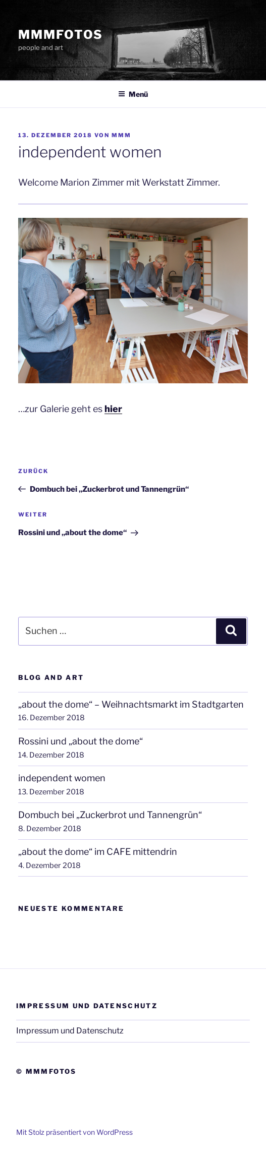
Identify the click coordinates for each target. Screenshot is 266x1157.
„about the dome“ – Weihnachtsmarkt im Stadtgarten (131, 704)
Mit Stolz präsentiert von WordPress (74, 1132)
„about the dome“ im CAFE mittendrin (97, 851)
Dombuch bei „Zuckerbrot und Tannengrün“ (110, 814)
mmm (121, 135)
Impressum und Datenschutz (70, 1030)
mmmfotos (60, 34)
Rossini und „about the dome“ (80, 741)
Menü (133, 94)
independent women (61, 778)
